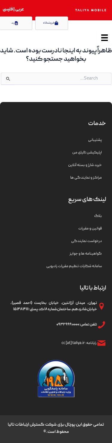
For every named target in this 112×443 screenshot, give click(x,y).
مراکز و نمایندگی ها (86, 178)
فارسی (8, 10)
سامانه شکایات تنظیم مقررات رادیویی (74, 266)
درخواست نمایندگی (86, 241)
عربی (19, 10)
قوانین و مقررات (90, 229)
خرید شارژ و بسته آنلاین (85, 165)
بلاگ (98, 216)
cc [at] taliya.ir (73, 343)
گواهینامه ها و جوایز (86, 254)
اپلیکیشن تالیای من (87, 153)
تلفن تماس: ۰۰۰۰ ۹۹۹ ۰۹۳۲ (76, 325)
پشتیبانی (95, 140)
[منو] (104, 37)
